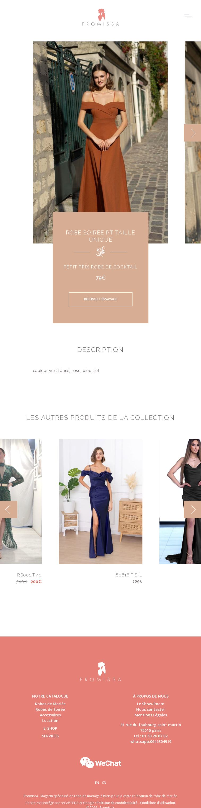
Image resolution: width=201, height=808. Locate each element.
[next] (192, 133)
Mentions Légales (151, 714)
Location (50, 720)
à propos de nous (151, 696)
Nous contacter (150, 709)
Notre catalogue (50, 696)
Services (50, 735)
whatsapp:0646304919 (150, 741)
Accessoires (50, 714)
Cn (104, 782)
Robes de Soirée (50, 709)
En (97, 782)
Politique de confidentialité (117, 803)
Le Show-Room (150, 703)
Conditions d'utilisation (157, 803)
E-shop (50, 728)
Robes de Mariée (50, 703)
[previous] (8, 509)
